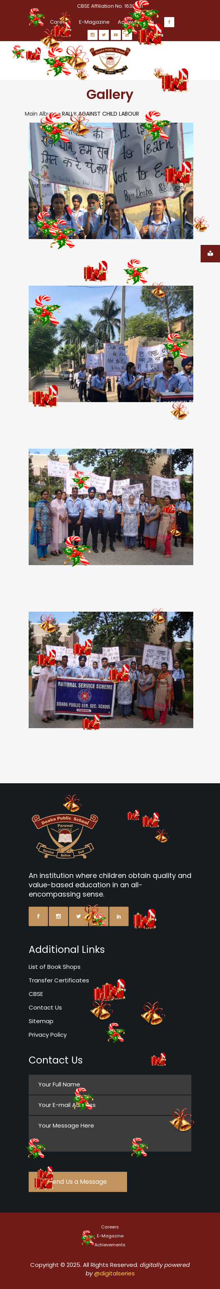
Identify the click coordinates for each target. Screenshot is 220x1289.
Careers (110, 1227)
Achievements (110, 1245)
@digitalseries (114, 1273)
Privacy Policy (48, 1035)
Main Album (41, 114)
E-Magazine (94, 22)
